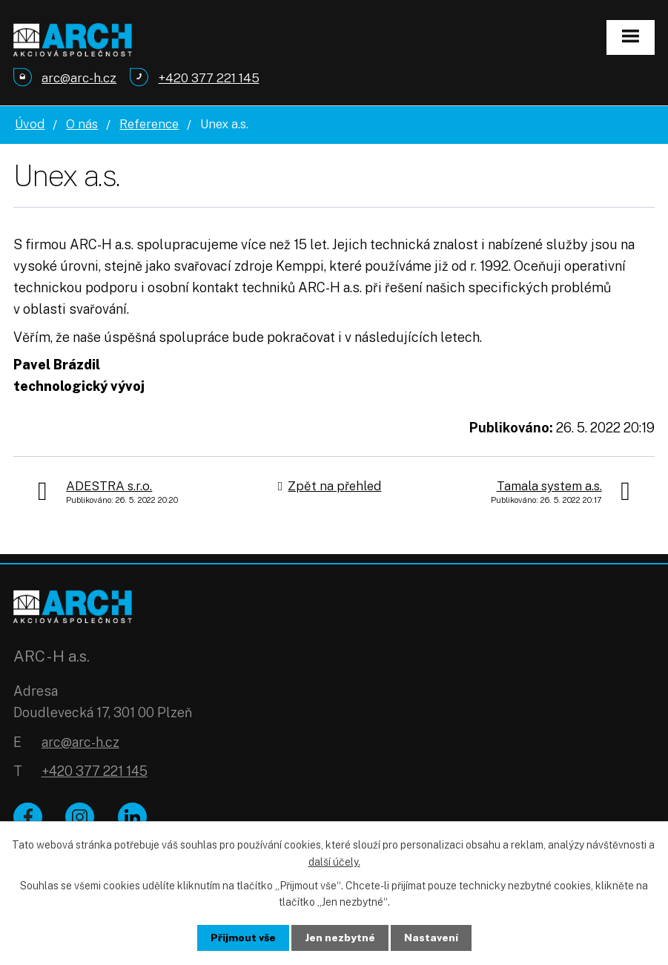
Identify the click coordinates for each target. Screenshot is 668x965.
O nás (82, 123)
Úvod (29, 123)
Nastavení (431, 937)
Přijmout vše (243, 937)
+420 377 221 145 (95, 771)
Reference (149, 123)
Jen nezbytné (340, 937)
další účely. (334, 861)
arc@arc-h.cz (80, 742)
